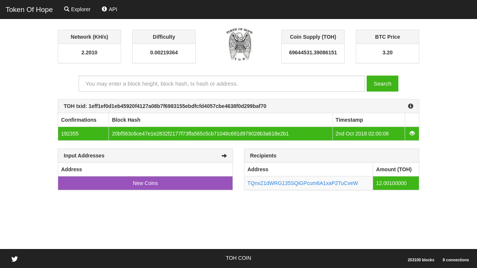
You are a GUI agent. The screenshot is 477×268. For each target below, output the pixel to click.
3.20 (387, 52)
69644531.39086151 (313, 52)
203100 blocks (421, 260)
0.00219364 (164, 52)
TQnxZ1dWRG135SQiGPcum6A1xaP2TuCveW (302, 183)
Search (383, 83)
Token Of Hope (29, 9)
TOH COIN (238, 258)
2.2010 (90, 52)
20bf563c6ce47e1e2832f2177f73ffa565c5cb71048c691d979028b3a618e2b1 (200, 134)
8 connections (456, 260)
